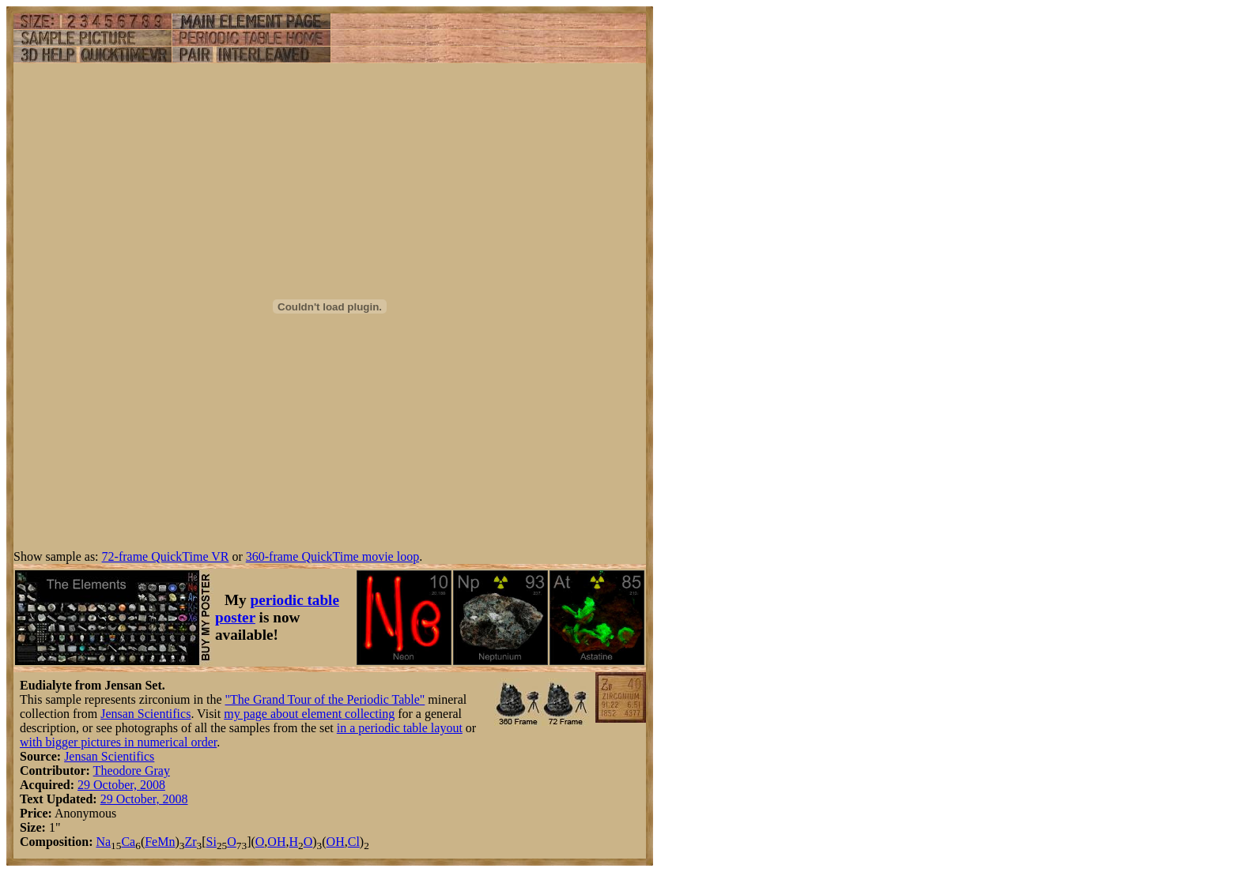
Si (211, 841)
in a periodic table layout (400, 728)
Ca (128, 841)
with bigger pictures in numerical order (118, 742)
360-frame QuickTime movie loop (332, 556)
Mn (166, 841)
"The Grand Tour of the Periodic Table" (325, 699)
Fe (151, 841)
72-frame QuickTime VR (165, 556)
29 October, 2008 (121, 784)
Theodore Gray (131, 770)
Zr (190, 841)
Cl (354, 841)
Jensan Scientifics (145, 713)
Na (103, 841)
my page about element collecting (309, 713)
